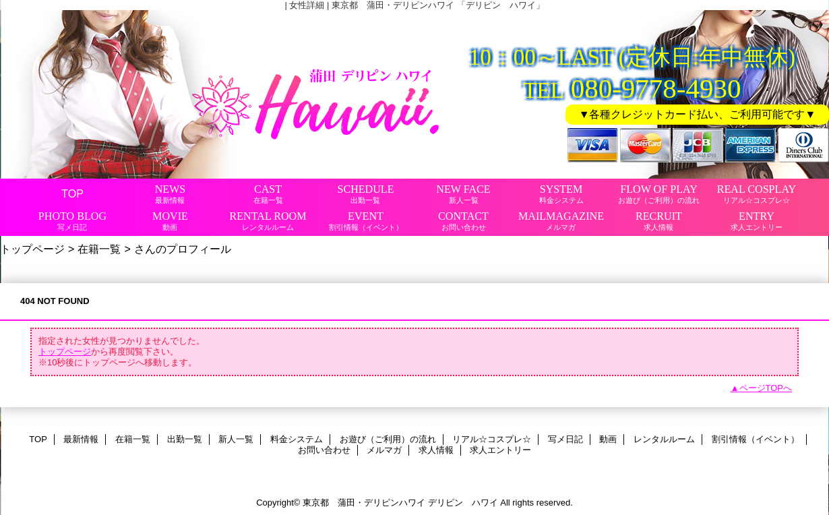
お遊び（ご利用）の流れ (388, 439)
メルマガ (384, 450)
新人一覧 (235, 439)
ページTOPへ (766, 388)
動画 (608, 439)
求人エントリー (500, 450)
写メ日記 (565, 439)
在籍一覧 (99, 249)
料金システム (296, 439)
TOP (72, 193)
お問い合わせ (324, 450)
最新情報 (80, 439)
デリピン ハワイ (463, 502)
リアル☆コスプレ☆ (491, 439)
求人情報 (436, 450)
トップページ (32, 249)
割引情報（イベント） (755, 439)
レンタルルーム (664, 439)
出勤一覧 (184, 439)
